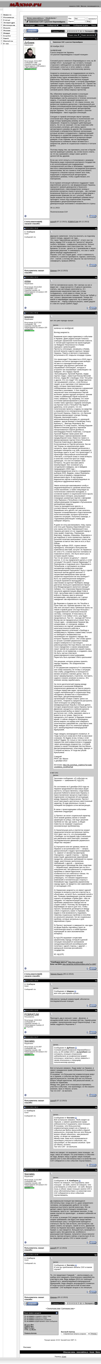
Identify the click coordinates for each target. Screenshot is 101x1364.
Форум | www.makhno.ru (35, 18)
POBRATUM (73, 222)
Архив (92, 1352)
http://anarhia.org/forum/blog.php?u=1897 (79, 964)
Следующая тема (67, 1308)
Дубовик (29, 42)
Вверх (98, 1352)
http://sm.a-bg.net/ (75, 962)
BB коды (27, 1325)
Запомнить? (91, 19)
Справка (41, 25)
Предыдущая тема (53, 1308)
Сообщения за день (80, 25)
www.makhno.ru (82, 1352)
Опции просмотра (88, 35)
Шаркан (53, 271)
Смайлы (27, 1326)
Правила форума (30, 1333)
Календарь (66, 25)
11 (81, 31)
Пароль (71, 21)
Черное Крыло (56, 974)
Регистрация (30, 25)
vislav (27, 281)
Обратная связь (69, 1352)
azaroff (53, 222)
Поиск (93, 25)
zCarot (64, 1356)
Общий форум (50, 18)
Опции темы (72, 35)
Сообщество (52, 25)
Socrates (29, 1041)
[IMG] (26, 1328)
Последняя (89, 31)
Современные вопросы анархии (38, 20)
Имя (69, 18)
